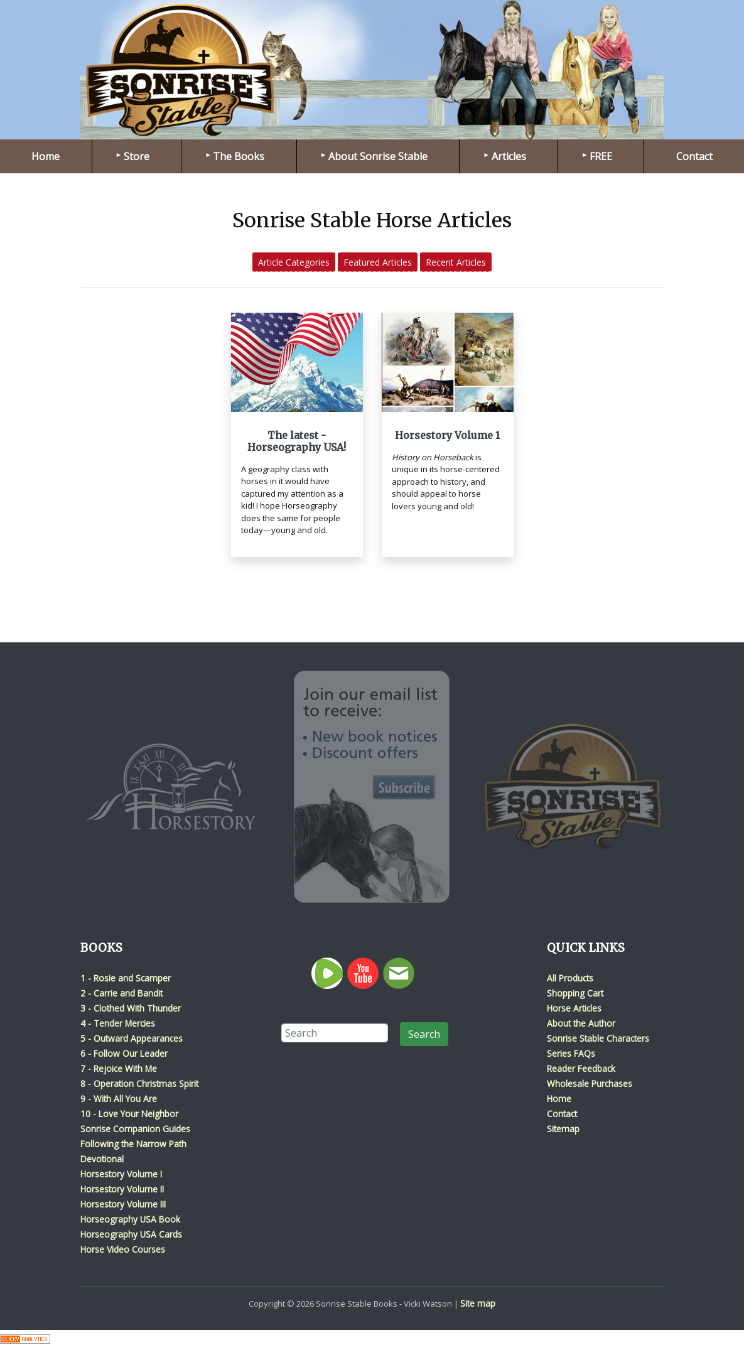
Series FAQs (571, 1053)
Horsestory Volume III (123, 1204)
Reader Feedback (581, 1068)
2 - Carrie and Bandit (121, 993)
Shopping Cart (575, 993)
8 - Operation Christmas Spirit (139, 1083)
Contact (562, 1114)
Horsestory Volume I (121, 1174)
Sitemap (563, 1129)
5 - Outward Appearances (131, 1038)
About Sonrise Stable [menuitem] (378, 156)
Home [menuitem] (45, 156)
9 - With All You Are (118, 1099)
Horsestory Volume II (122, 1189)
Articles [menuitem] (509, 156)
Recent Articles (456, 262)
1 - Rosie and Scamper (125, 978)
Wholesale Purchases (589, 1083)
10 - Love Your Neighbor (129, 1114)
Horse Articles (574, 1008)
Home (559, 1099)
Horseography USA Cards (131, 1234)
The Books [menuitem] (238, 156)
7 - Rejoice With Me (118, 1068)
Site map (477, 1303)
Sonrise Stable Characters (598, 1038)
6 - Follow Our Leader (124, 1053)
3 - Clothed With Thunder (130, 1008)
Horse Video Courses (122, 1249)
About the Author (581, 1023)
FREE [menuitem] (601, 156)
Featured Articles (377, 262)
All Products (570, 978)
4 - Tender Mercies (117, 1023)
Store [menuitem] (136, 156)
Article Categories (294, 262)
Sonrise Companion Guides (135, 1129)
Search (424, 1034)
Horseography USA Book (130, 1219)
